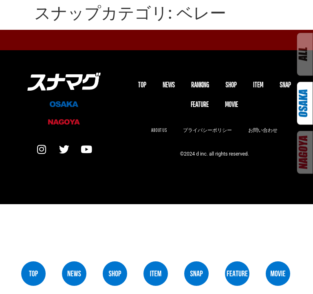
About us (159, 130)
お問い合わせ (263, 130)
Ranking (200, 84)
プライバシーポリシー (207, 130)
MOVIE (231, 104)
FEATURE (200, 104)
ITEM (258, 84)
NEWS (169, 84)
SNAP (285, 84)
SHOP (231, 84)
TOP (142, 84)
